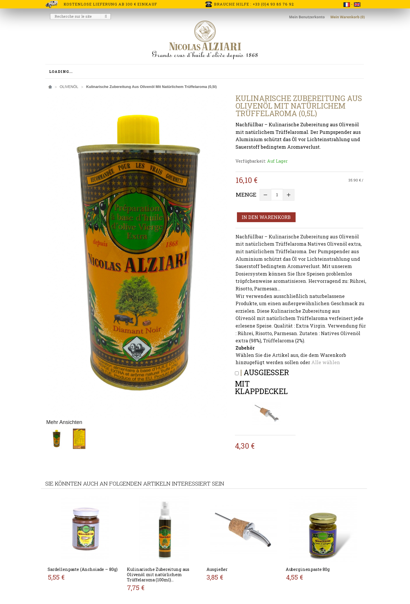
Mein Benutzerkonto (307, 17)
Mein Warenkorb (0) (347, 17)
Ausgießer (217, 569)
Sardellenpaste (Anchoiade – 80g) (83, 569)
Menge (246, 194)
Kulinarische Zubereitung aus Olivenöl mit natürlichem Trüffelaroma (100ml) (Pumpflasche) (158, 577)
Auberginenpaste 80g (308, 569)
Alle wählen (325, 362)
